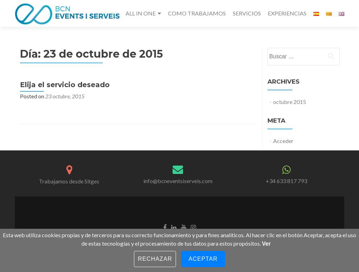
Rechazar (155, 259)
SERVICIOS (247, 13)
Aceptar (203, 259)
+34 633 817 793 (286, 180)
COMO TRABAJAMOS (197, 13)
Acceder (283, 140)
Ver (266, 244)
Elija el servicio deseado (65, 84)
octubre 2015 (289, 101)
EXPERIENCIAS (287, 13)
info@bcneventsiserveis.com (177, 180)
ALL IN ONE (141, 13)
